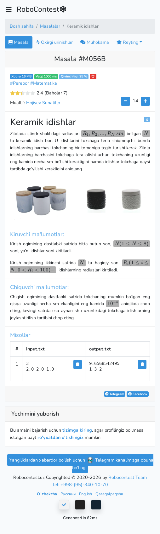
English (86, 494)
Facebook (137, 394)
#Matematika (43, 83)
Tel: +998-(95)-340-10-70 (80, 484)
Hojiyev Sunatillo (43, 102)
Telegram (114, 394)
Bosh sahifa (22, 26)
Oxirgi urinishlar (54, 42)
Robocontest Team (127, 477)
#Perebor (19, 83)
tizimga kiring (77, 430)
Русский (68, 494)
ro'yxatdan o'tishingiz (60, 437)
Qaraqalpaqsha (109, 494)
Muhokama (94, 42)
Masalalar (50, 26)
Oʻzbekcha (47, 494)
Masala (19, 42)
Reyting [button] (127, 42)
